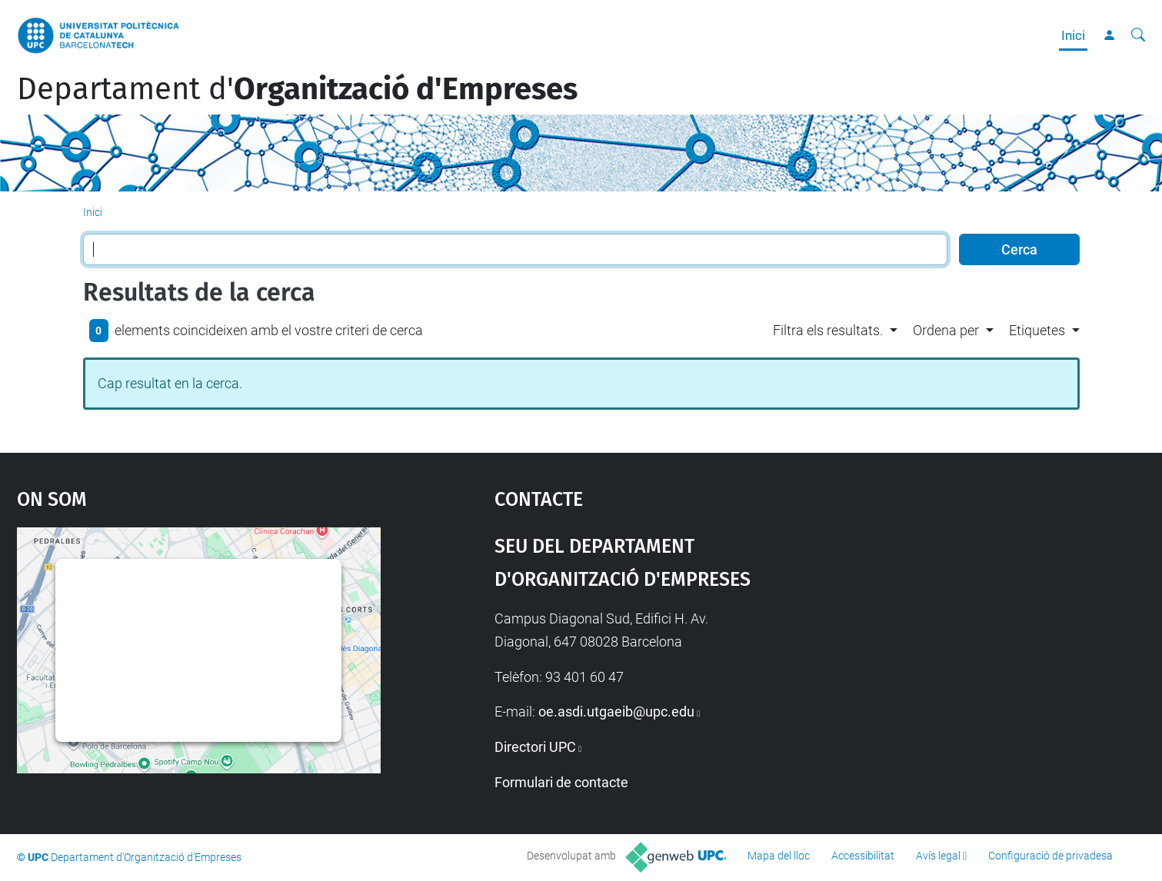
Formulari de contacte (561, 782)
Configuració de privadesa (1050, 855)
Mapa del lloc (778, 855)
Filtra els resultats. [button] (828, 330)
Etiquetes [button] (1037, 330)
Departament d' (297, 89)
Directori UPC (535, 747)
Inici (1073, 35)
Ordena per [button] (946, 330)
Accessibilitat (862, 855)
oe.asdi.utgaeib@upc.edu (616, 711)
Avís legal (938, 855)
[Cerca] (1138, 35)
